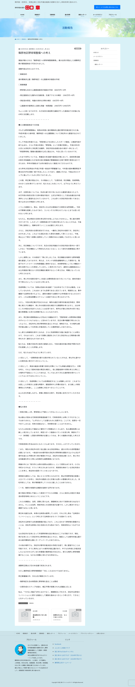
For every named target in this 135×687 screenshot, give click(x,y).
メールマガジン (98, 56)
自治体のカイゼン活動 (39, 616)
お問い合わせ (101, 633)
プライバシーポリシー (87, 633)
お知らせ (96, 52)
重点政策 (33, 633)
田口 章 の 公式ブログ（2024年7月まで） (69, 659)
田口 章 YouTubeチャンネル (64, 651)
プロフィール (62, 633)
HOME (18, 633)
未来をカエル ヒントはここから (60, 616)
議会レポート (99, 64)
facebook (58, 644)
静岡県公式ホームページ (63, 662)
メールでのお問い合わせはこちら (107, 7)
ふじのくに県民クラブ (62, 648)
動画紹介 (25, 633)
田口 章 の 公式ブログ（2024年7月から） (69, 655)
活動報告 (77, 48)
